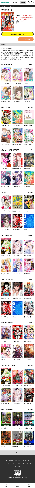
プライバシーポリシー (9, 463)
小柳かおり (29, 17)
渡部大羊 (22, 17)
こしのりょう (23, 15)
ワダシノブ (18, 19)
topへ (17, 453)
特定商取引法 (25, 460)
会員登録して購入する (17, 34)
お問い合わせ (21, 463)
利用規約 (17, 460)
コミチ (22, 21)
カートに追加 (26, 39)
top (2, 6)
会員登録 (23, 2)
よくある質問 (9, 460)
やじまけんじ (26, 19)
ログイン (15, 2)
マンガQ (13, 6)
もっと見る (31, 64)
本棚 (29, 486)
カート (17, 486)
